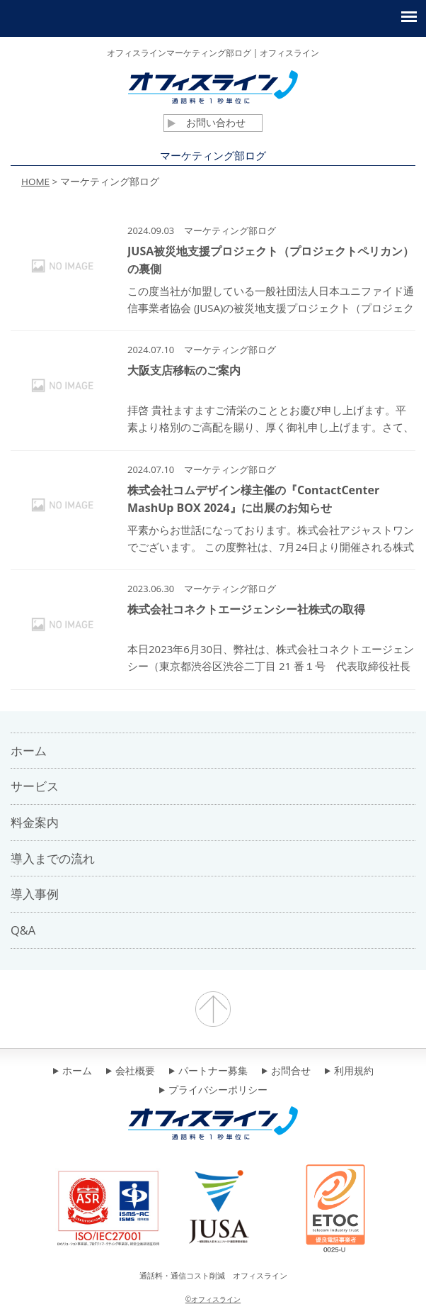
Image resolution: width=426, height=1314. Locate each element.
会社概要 (130, 1071)
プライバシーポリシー (213, 1091)
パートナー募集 (208, 1071)
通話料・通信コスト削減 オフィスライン (213, 1275)
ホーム (72, 1071)
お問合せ (286, 1071)
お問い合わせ (207, 122)
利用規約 (349, 1071)
